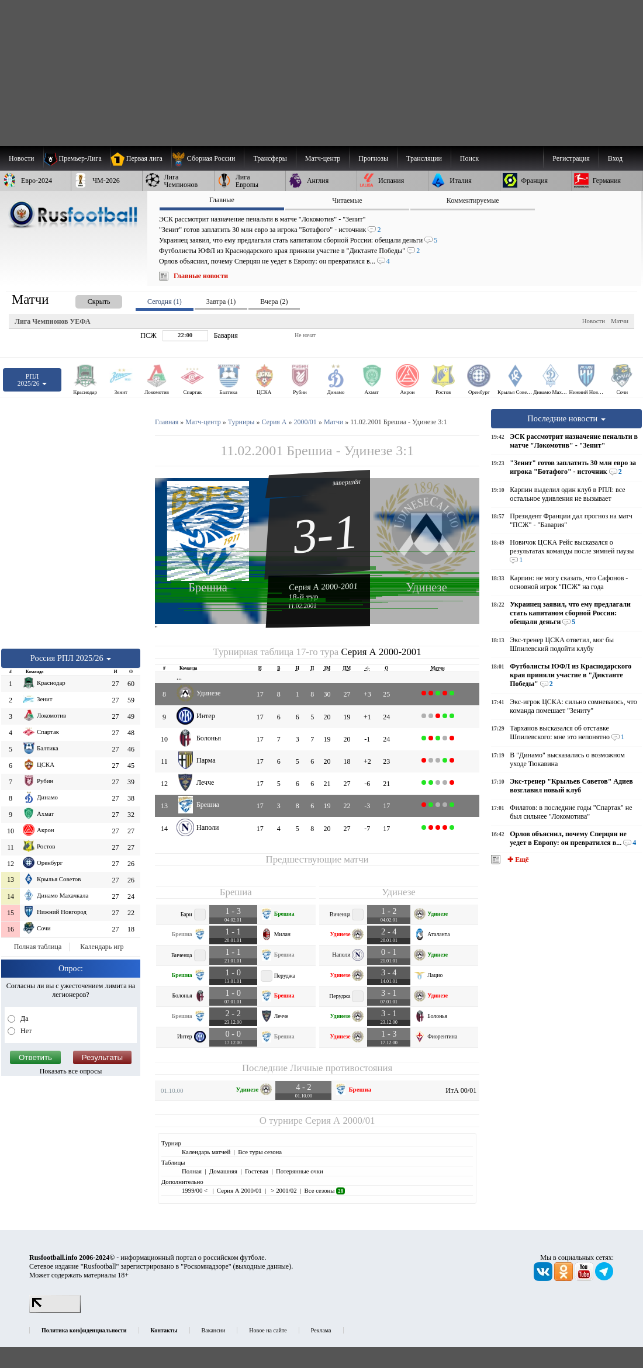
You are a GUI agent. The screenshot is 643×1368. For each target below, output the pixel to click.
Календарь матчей (206, 1151)
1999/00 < (195, 1190)
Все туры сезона (260, 1151)
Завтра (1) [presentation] (221, 301)
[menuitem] (207, 158)
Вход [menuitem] (615, 158)
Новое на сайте (267, 1330)
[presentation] (87, 299)
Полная (192, 1171)
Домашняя (223, 1171)
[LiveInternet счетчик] (55, 1311)
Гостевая (256, 1171)
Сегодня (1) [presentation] (164, 301)
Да (24, 1018)
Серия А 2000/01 (340, 1120)
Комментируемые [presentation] (473, 200)
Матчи (619, 320)
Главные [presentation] (221, 200)
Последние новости (566, 418)
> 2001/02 (283, 1190)
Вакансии (214, 1330)
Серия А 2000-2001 (323, 586)
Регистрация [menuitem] (571, 158)
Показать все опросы (71, 1071)
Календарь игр (101, 947)
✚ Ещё (517, 860)
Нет (25, 1031)
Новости (593, 320)
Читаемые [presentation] (347, 200)
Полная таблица (37, 947)
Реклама (321, 1330)
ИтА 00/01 (460, 1090)
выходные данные (262, 1266)
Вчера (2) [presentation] (274, 301)
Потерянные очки (299, 1171)
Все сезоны (325, 1190)
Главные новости (201, 276)
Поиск (469, 158)
